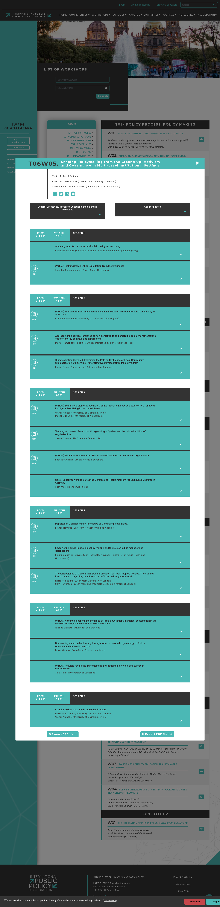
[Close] (197, 163)
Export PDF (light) (157, 734)
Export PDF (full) (63, 734)
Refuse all (195, 901)
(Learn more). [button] (110, 900)
